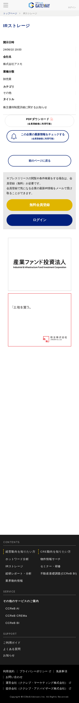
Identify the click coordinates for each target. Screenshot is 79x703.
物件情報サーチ (50, 559)
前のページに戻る (40, 160)
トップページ (10, 13)
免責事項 (61, 671)
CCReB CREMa (16, 615)
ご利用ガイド (12, 642)
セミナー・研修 (50, 566)
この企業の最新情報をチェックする (43, 137)
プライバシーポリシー (34, 671)
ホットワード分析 (17, 559)
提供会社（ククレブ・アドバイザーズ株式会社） (37, 688)
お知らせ (9, 655)
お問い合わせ (14, 677)
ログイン (72, 7)
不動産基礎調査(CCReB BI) (58, 573)
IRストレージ (14, 566)
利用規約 (9, 671)
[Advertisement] (39, 389)
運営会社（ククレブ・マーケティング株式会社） (37, 682)
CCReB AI (12, 608)
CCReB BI (12, 623)
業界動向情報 (14, 580)
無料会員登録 (39, 205)
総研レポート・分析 (18, 573)
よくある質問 (12, 649)
